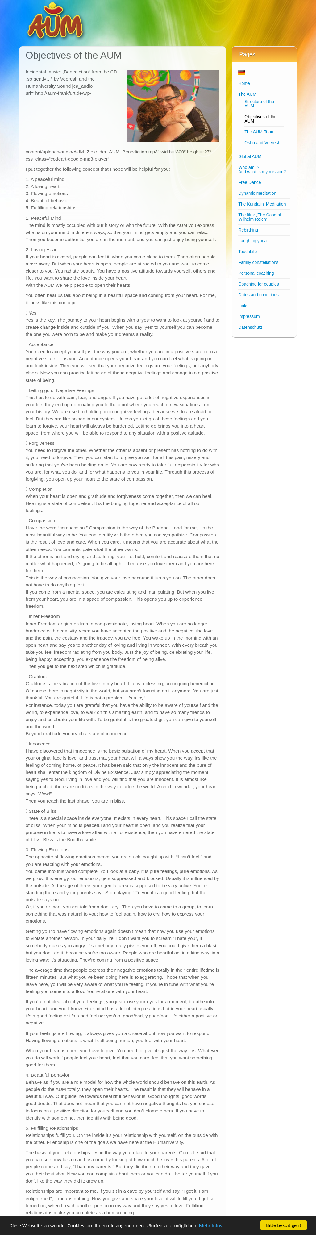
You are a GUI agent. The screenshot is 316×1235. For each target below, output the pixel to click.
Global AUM (249, 156)
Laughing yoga (252, 240)
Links (243, 305)
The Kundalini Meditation (262, 204)
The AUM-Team (259, 131)
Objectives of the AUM (260, 118)
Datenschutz (250, 327)
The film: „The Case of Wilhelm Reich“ (259, 217)
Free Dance (249, 182)
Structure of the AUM (259, 103)
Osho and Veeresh (262, 142)
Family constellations (258, 262)
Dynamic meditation (257, 193)
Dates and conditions (258, 294)
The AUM (247, 94)
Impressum (249, 316)
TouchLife (247, 251)
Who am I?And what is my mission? (262, 169)
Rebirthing (248, 229)
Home (244, 83)
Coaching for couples (258, 284)
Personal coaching (256, 273)
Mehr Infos (210, 1225)
